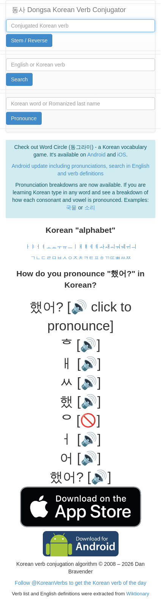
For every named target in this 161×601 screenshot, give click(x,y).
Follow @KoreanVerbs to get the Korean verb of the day (80, 583)
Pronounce (24, 118)
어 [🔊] (80, 458)
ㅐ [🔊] (80, 363)
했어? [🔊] (80, 476)
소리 (89, 207)
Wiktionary (137, 593)
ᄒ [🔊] (80, 344)
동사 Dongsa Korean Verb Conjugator (69, 10)
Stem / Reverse (29, 40)
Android (96, 155)
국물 (71, 207)
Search (19, 79)
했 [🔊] (80, 401)
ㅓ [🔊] (80, 439)
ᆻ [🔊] (80, 382)
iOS (121, 155)
